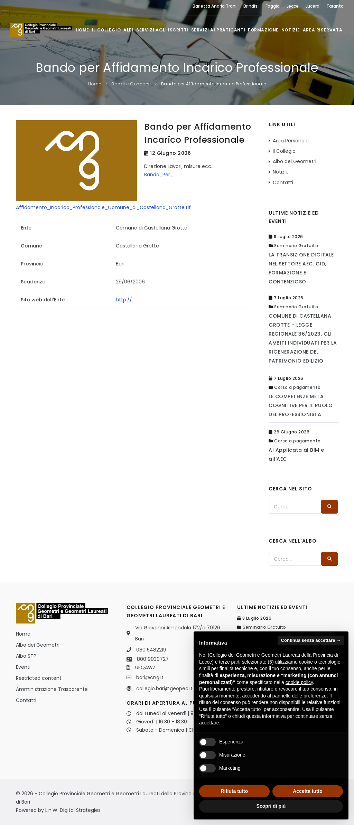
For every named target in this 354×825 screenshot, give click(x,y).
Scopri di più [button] (271, 806)
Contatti (283, 182)
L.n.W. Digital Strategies (73, 810)
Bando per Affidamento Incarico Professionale (213, 84)
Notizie (290, 30)
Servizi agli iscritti (162, 30)
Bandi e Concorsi (131, 84)
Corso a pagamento (297, 387)
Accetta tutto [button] (308, 791)
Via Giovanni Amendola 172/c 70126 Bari (177, 633)
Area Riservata (322, 30)
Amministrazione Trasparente (52, 689)
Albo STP (26, 656)
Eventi (23, 667)
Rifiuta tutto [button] (234, 791)
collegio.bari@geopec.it (164, 688)
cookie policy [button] (299, 682)
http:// (124, 299)
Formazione (263, 30)
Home (81, 30)
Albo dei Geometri (294, 161)
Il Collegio (105, 30)
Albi (128, 30)
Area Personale (291, 140)
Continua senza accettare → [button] (311, 640)
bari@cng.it (150, 677)
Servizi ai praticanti (218, 30)
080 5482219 (151, 649)
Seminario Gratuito (296, 246)
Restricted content (39, 678)
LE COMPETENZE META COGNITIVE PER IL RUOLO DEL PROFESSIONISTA (301, 405)
